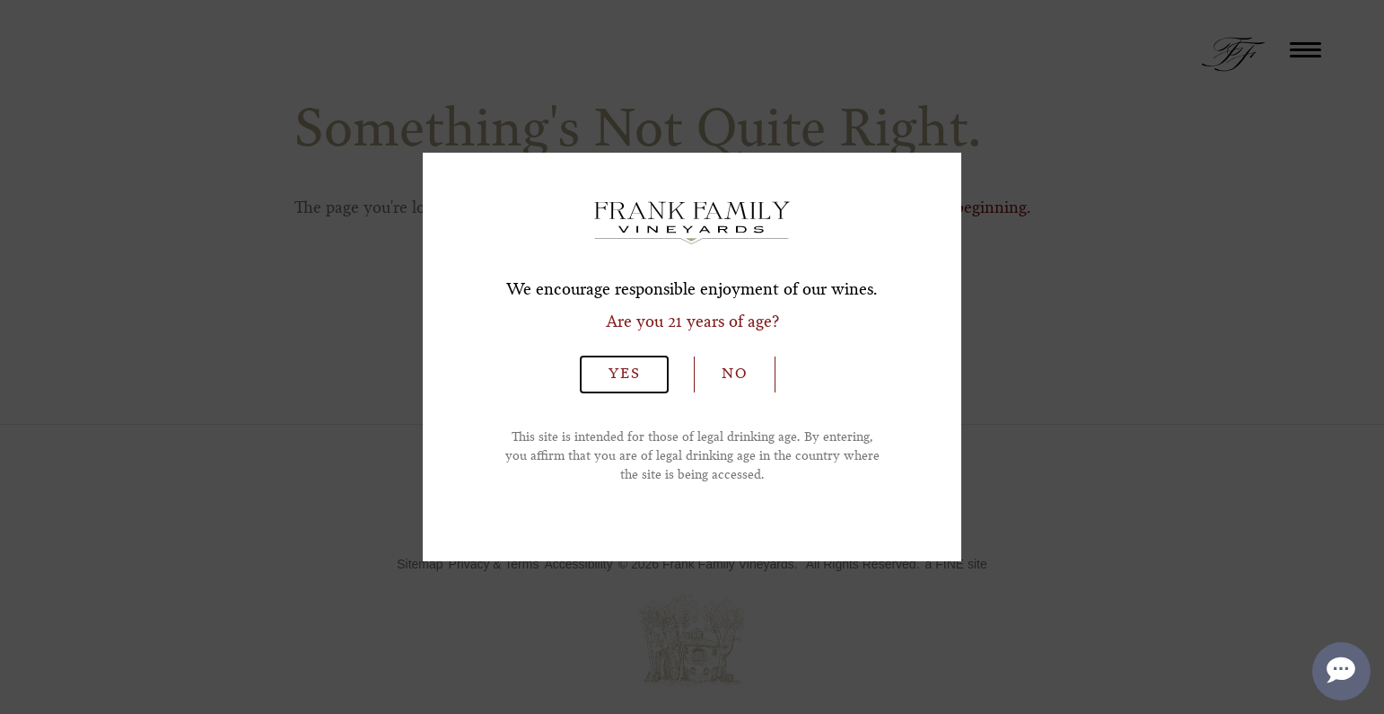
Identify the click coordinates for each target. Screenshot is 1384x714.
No (735, 374)
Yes (625, 374)
